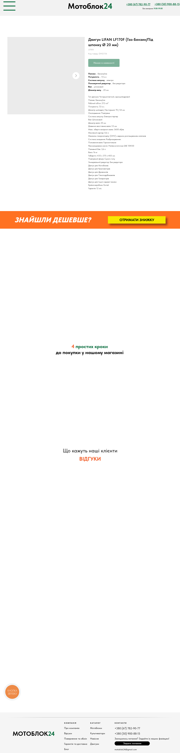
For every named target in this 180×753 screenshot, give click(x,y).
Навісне (94, 738)
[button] (137, 220)
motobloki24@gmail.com (126, 749)
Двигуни (94, 743)
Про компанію (71, 728)
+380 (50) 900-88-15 (127, 733)
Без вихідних (153, 8)
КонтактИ (121, 723)
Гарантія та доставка (75, 743)
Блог (66, 749)
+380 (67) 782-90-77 (127, 728)
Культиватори (97, 733)
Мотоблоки (96, 728)
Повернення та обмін (75, 738)
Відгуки (68, 733)
